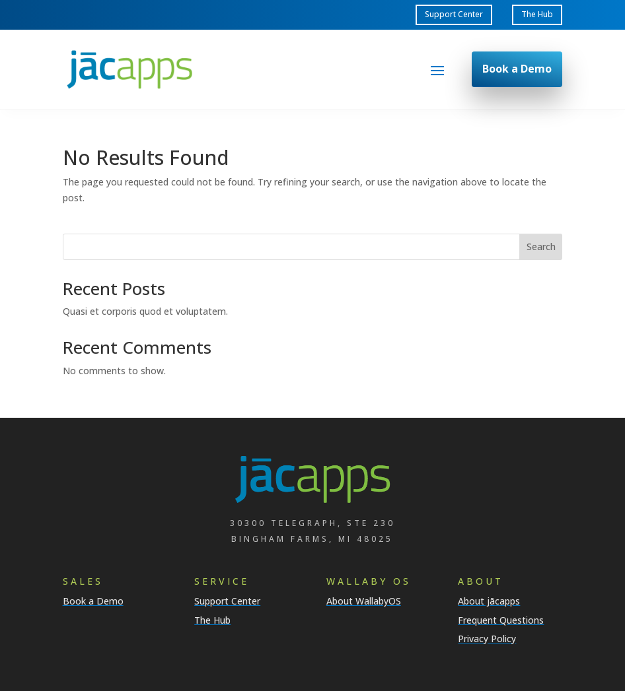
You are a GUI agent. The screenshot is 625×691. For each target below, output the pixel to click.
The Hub (537, 14)
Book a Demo (517, 68)
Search (541, 246)
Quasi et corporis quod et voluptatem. (145, 311)
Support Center (454, 14)
